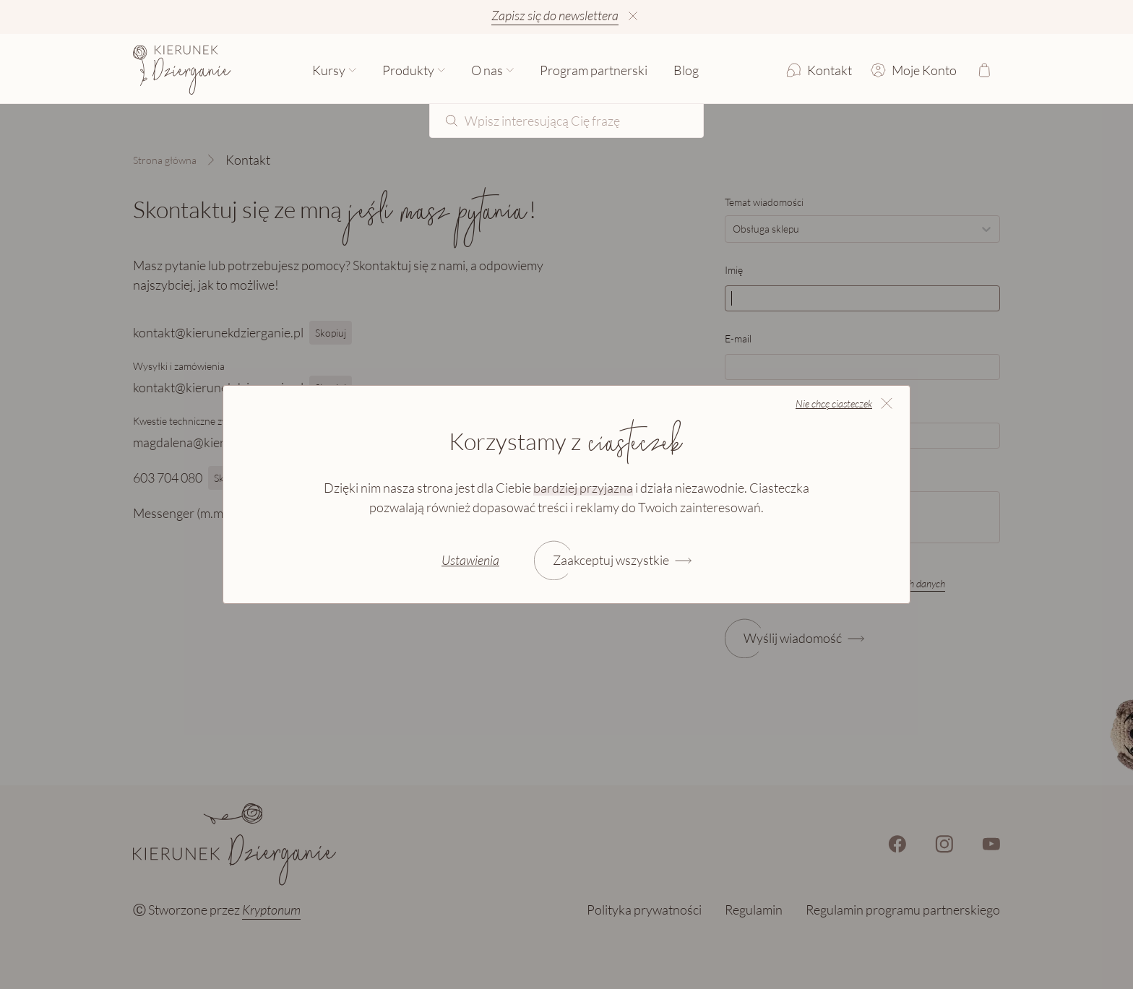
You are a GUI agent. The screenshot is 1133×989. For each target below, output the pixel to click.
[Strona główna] (182, 70)
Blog (686, 70)
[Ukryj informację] (633, 16)
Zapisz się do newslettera (555, 15)
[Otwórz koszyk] (984, 70)
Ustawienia (470, 560)
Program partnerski (593, 70)
